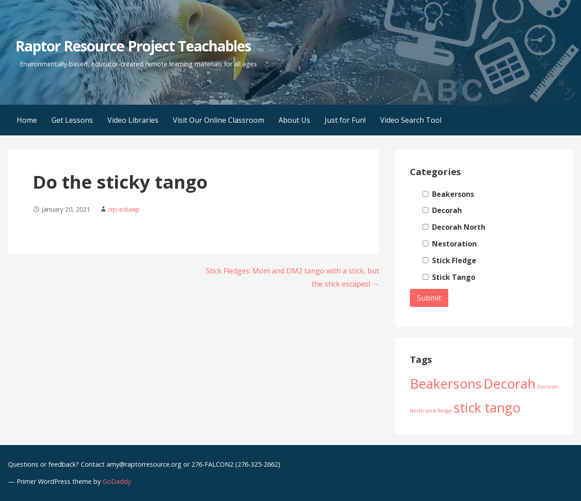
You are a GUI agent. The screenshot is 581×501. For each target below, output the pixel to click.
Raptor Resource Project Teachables (133, 46)
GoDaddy (116, 481)
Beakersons (448, 194)
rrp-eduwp (123, 209)
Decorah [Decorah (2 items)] (509, 384)
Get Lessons (72, 120)
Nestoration (450, 244)
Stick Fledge (449, 260)
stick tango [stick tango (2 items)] (487, 408)
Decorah (442, 210)
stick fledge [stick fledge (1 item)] (439, 411)
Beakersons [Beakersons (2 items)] (446, 384)
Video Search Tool (411, 120)
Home (27, 120)
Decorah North (454, 227)
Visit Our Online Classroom (218, 120)
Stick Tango (449, 277)
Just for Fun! (345, 120)
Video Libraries (132, 120)
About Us (294, 120)
